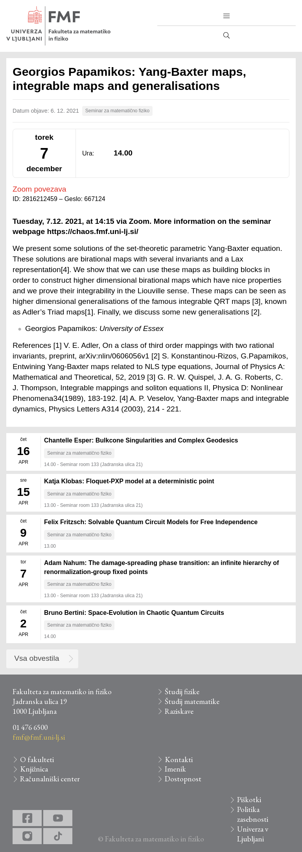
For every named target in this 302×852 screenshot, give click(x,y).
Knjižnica (34, 769)
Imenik (175, 769)
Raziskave (179, 711)
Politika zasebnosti (252, 814)
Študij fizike (182, 692)
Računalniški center (50, 779)
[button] (226, 16)
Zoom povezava (39, 189)
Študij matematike (192, 701)
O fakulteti (37, 759)
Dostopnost (183, 779)
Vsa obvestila (36, 658)
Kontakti (179, 759)
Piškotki (249, 799)
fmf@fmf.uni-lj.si (39, 737)
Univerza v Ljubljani (252, 834)
